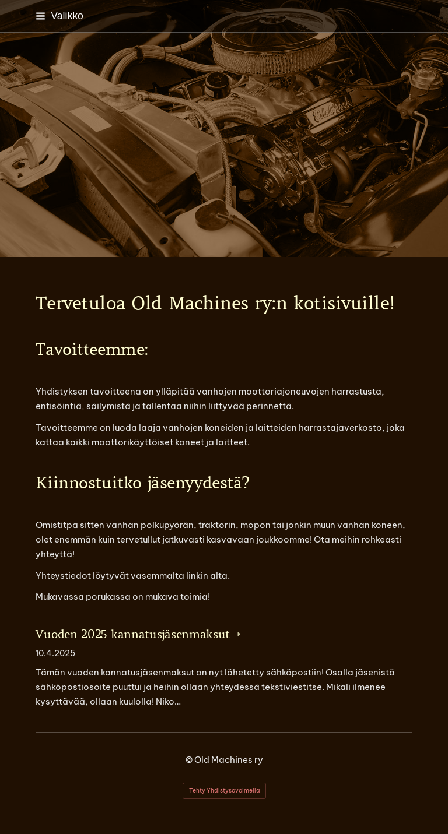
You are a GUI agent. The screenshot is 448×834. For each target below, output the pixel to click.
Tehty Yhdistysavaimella (224, 790)
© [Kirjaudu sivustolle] (190, 759)
